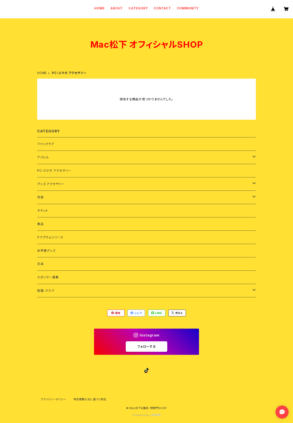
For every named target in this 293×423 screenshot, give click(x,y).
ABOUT (116, 8)
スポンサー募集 (48, 277)
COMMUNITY (188, 8)
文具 (40, 264)
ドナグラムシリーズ (50, 237)
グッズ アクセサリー (51, 184)
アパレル (43, 157)
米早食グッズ (46, 250)
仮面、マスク (45, 290)
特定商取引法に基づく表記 (89, 399)
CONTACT (162, 8)
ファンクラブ (45, 144)
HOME (99, 8)
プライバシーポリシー (53, 399)
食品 (40, 224)
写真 (40, 197)
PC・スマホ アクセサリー (54, 170)
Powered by (146, 415)
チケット (42, 210)
